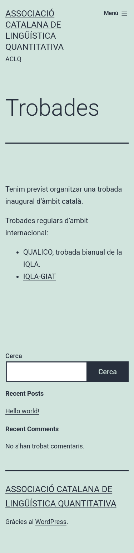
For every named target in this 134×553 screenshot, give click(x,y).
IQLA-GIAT (39, 276)
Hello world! (22, 411)
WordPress (50, 521)
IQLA (31, 264)
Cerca (13, 356)
